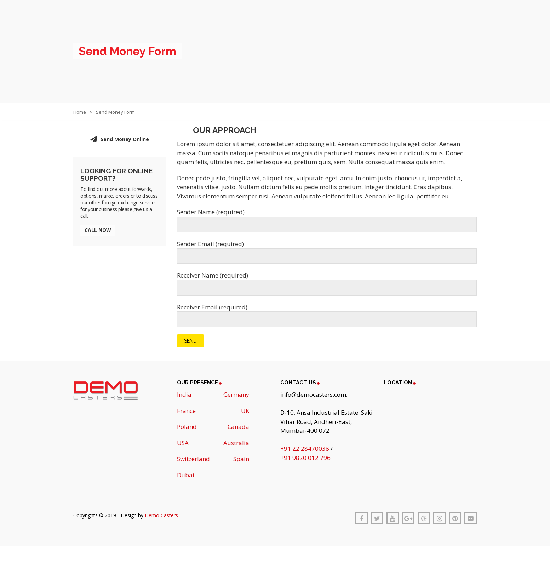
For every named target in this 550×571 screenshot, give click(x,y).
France (186, 411)
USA (183, 443)
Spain (241, 459)
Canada (238, 427)
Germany (236, 394)
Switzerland (193, 459)
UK (245, 411)
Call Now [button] (98, 230)
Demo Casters (161, 515)
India (184, 394)
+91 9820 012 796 (305, 458)
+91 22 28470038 (305, 448)
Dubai (185, 475)
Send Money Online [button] (119, 139)
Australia (236, 443)
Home (79, 112)
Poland (187, 427)
